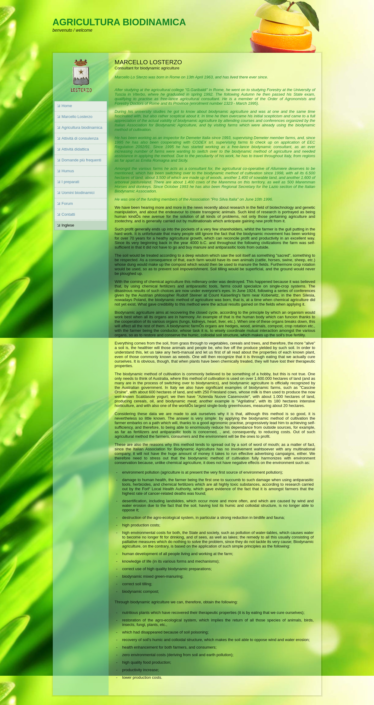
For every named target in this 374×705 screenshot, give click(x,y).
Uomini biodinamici (78, 192)
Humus (68, 171)
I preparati (70, 181)
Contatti (68, 214)
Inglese (68, 225)
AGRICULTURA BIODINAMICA (119, 22)
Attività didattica (75, 149)
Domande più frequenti (81, 160)
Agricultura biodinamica (82, 127)
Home (67, 105)
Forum (67, 203)
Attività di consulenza (80, 138)
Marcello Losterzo (77, 116)
